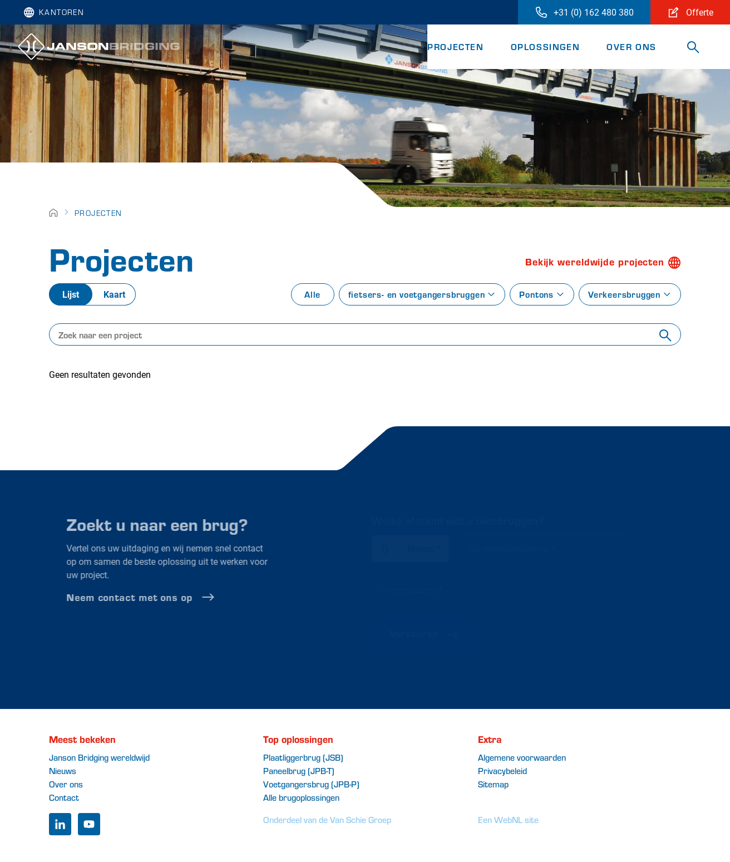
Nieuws (62, 770)
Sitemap (493, 784)
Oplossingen (545, 46)
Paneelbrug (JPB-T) (298, 770)
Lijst (70, 294)
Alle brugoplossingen (301, 797)
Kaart (114, 294)
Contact (64, 797)
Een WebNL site (508, 819)
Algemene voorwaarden (522, 757)
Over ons (631, 46)
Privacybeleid (502, 770)
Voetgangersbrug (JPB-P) (311, 784)
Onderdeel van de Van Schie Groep (327, 819)
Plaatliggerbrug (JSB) (303, 757)
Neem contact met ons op (159, 597)
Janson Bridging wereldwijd (99, 757)
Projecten (455, 46)
